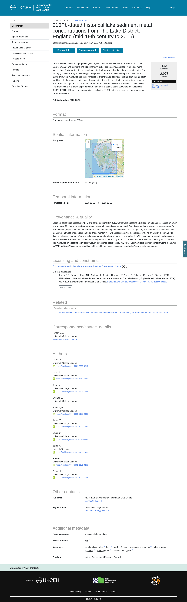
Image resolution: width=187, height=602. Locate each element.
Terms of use (101, 592)
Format (15, 31)
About (125, 8)
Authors (15, 70)
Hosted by (43, 580)
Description (17, 26)
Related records (19, 59)
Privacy (88, 592)
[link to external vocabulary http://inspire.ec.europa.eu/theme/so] (89, 541)
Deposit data (83, 8)
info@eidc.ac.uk (93, 501)
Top (14, 20)
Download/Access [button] (20, 86)
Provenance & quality (21, 48)
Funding (15, 81)
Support (96, 8)
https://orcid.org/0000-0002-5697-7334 (70, 392)
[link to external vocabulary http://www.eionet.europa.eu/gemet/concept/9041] (132, 551)
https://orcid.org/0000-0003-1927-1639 (70, 427)
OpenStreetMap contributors (113, 176)
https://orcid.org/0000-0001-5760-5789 (70, 379)
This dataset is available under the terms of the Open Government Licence (90, 266)
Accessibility (75, 592)
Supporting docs (88, 50)
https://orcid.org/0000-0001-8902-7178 (70, 478)
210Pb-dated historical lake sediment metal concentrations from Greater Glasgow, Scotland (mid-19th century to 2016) (113, 312)
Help (148, 8)
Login (172, 8)
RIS (69, 287)
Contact (113, 592)
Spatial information (20, 37)
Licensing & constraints (22, 53)
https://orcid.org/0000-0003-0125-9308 (70, 414)
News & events (111, 8)
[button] (88, 142)
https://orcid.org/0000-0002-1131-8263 (70, 465)
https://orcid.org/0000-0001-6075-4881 (70, 439)
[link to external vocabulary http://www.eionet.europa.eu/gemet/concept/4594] (104, 547)
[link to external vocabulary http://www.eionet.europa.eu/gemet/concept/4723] (111, 547)
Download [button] (63, 50)
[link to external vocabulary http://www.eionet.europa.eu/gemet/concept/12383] (167, 547)
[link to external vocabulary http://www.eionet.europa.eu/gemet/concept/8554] (110, 551)
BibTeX (63, 287)
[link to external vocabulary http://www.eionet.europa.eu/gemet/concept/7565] (94, 551)
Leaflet (97, 176)
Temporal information (21, 42)
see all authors (82, 20)
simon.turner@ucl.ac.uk (65, 339)
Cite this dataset (112, 50)
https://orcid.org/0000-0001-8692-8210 (70, 366)
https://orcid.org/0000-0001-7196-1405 (70, 452)
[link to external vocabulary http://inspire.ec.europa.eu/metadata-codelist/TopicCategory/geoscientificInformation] (107, 534)
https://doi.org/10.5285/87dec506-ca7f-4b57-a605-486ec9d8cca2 (137, 282)
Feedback (185, 249)
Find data (69, 8)
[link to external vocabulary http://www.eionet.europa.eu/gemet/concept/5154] (151, 547)
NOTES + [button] (158, 81)
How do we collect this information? (160, 86)
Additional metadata (21, 75)
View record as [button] (169, 57)
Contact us (137, 8)
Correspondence (19, 64)
